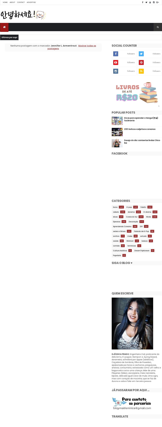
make (129, 236)
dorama (131, 212)
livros (115, 207)
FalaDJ (143, 207)
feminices (131, 246)
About (12, 2)
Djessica (116, 221)
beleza (144, 241)
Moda (148, 217)
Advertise (31, 2)
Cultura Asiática (120, 250)
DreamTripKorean (141, 250)
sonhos (116, 236)
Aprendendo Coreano (122, 226)
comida (116, 246)
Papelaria (117, 255)
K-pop (129, 207)
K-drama (147, 212)
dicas (115, 217)
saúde (115, 241)
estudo (143, 236)
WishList (130, 241)
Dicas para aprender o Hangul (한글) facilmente (141, 119)
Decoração (133, 221)
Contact (21, 2)
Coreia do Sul (131, 217)
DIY (141, 226)
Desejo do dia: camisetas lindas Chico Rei (142, 141)
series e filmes (119, 231)
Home (5, 2)
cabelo (116, 212)
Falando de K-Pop (141, 231)
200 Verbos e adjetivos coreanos (140, 129)
